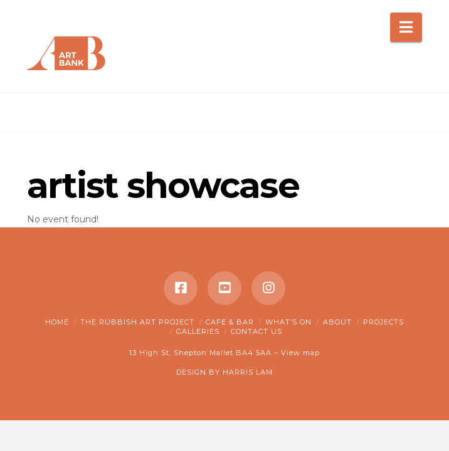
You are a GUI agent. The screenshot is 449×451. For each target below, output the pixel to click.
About (337, 322)
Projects (383, 322)
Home (57, 322)
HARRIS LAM (248, 372)
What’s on (288, 322)
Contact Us (256, 331)
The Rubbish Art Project (137, 322)
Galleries (197, 331)
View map (300, 352)
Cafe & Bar (230, 322)
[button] (406, 27)
